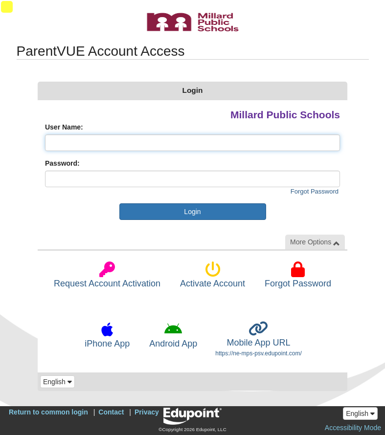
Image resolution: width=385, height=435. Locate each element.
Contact (111, 412)
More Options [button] (315, 242)
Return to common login (48, 412)
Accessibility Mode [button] (353, 428)
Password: (62, 163)
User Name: (64, 127)
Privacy (147, 412)
